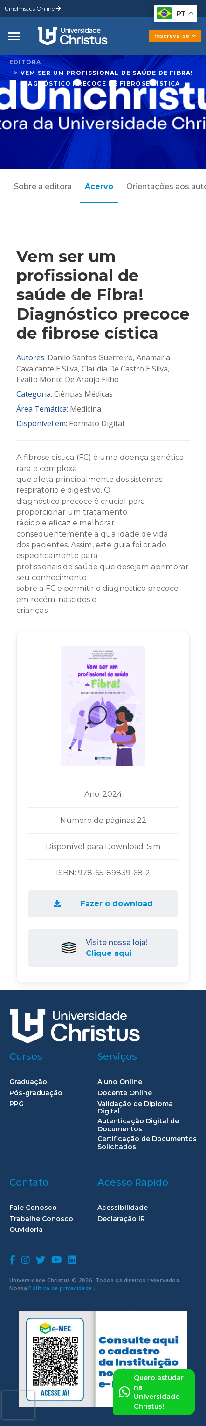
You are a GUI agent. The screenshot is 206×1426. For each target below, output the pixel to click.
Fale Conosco (33, 1208)
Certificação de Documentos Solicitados (147, 1143)
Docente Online (124, 1093)
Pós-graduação (35, 1093)
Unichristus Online (33, 8)
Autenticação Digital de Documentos (138, 1125)
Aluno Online (119, 1082)
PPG (16, 1104)
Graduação (28, 1082)
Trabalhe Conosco (41, 1219)
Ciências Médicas (83, 394)
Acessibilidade (122, 1208)
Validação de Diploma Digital (135, 1108)
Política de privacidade (61, 1288)
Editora (25, 61)
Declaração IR (121, 1219)
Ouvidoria (26, 1230)
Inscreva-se (175, 35)
